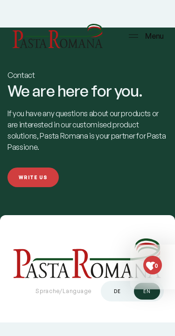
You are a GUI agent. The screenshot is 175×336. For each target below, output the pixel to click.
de (117, 291)
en (147, 291)
